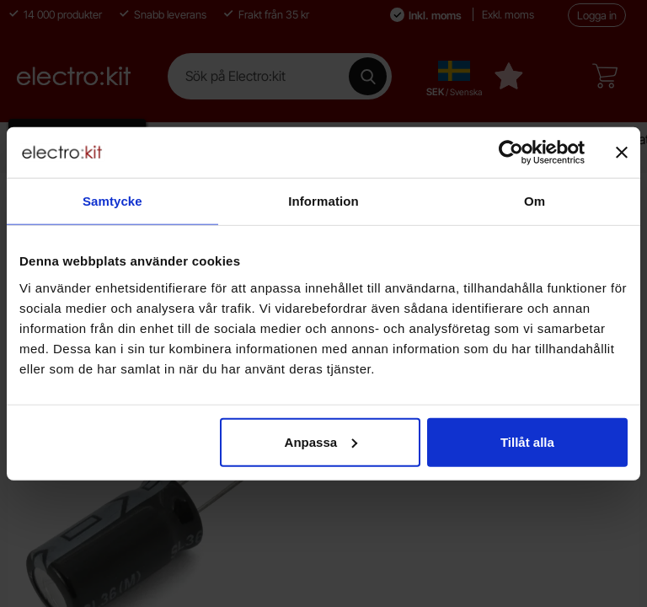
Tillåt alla (527, 441)
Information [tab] (323, 201)
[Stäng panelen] (622, 152)
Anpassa (321, 441)
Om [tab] (534, 201)
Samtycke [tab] (112, 201)
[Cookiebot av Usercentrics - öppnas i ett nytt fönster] (511, 152)
